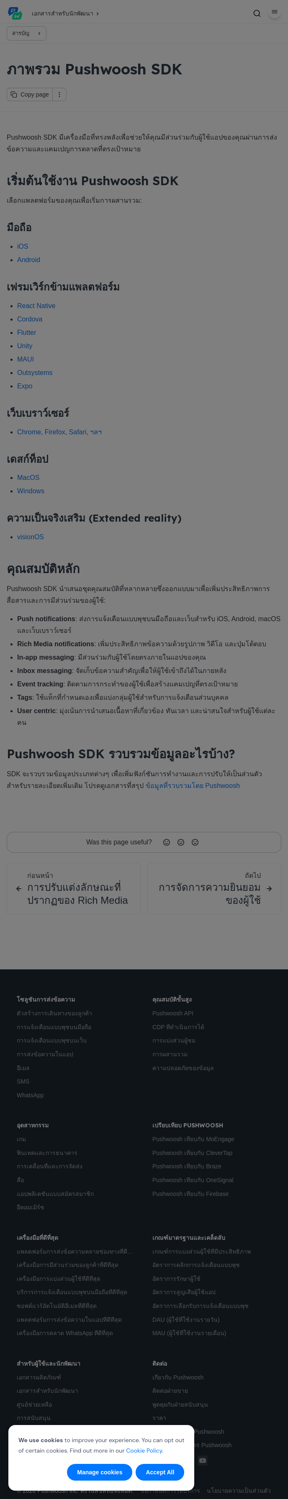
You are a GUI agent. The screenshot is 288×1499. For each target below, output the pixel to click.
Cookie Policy (144, 1450)
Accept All (160, 1472)
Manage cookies (99, 1472)
